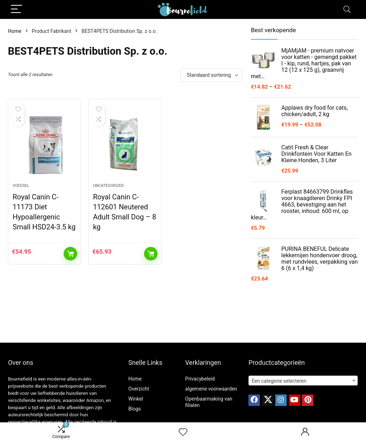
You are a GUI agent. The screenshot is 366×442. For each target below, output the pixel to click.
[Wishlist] (183, 432)
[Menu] (16, 9)
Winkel (135, 399)
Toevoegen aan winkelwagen (70, 253)
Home (14, 31)
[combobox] (303, 381)
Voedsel (21, 185)
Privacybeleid (200, 379)
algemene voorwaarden (211, 389)
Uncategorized (108, 185)
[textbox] (303, 381)
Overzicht (138, 389)
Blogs (134, 409)
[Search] (347, 9)
